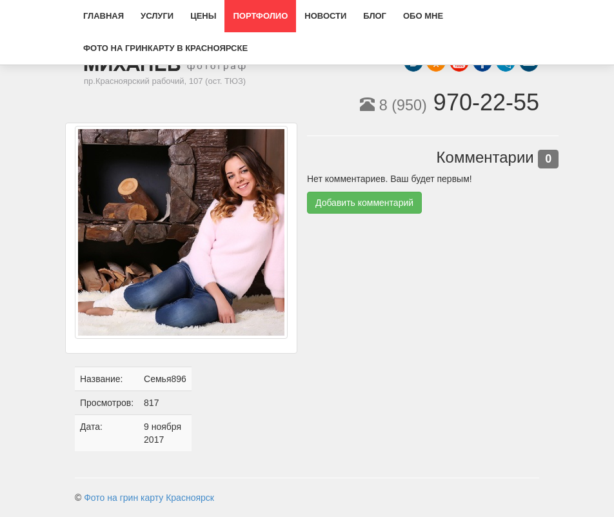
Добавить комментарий (364, 203)
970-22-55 (449, 102)
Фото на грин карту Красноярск (149, 497)
